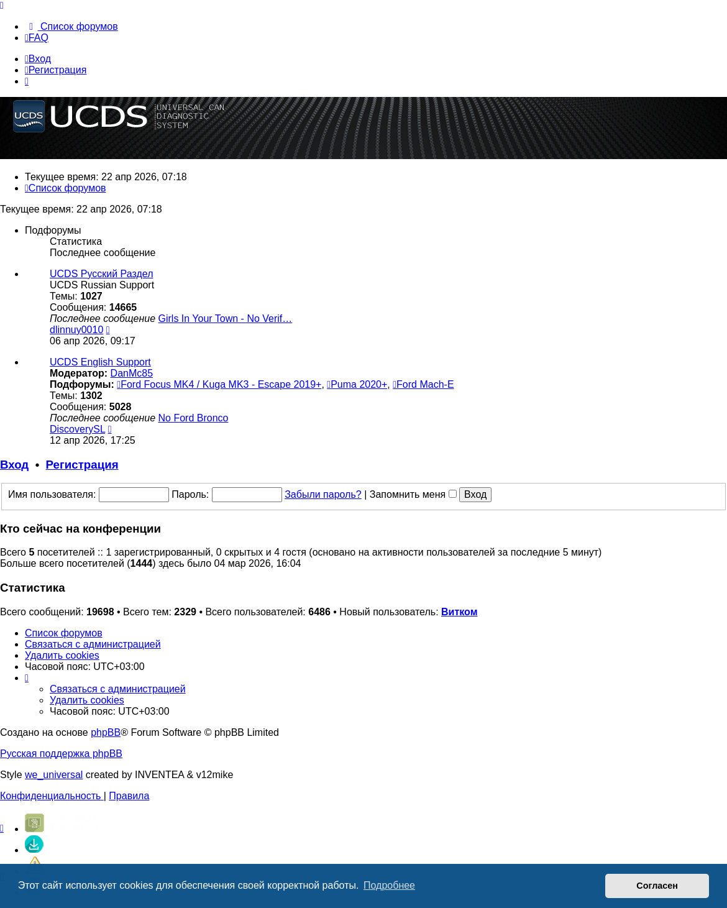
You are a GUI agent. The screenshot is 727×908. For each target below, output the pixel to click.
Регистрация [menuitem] (55, 70)
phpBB (106, 732)
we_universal (54, 774)
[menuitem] (71, 26)
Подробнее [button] (389, 885)
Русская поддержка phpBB (61, 753)
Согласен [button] (657, 886)
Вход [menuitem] (38, 58)
